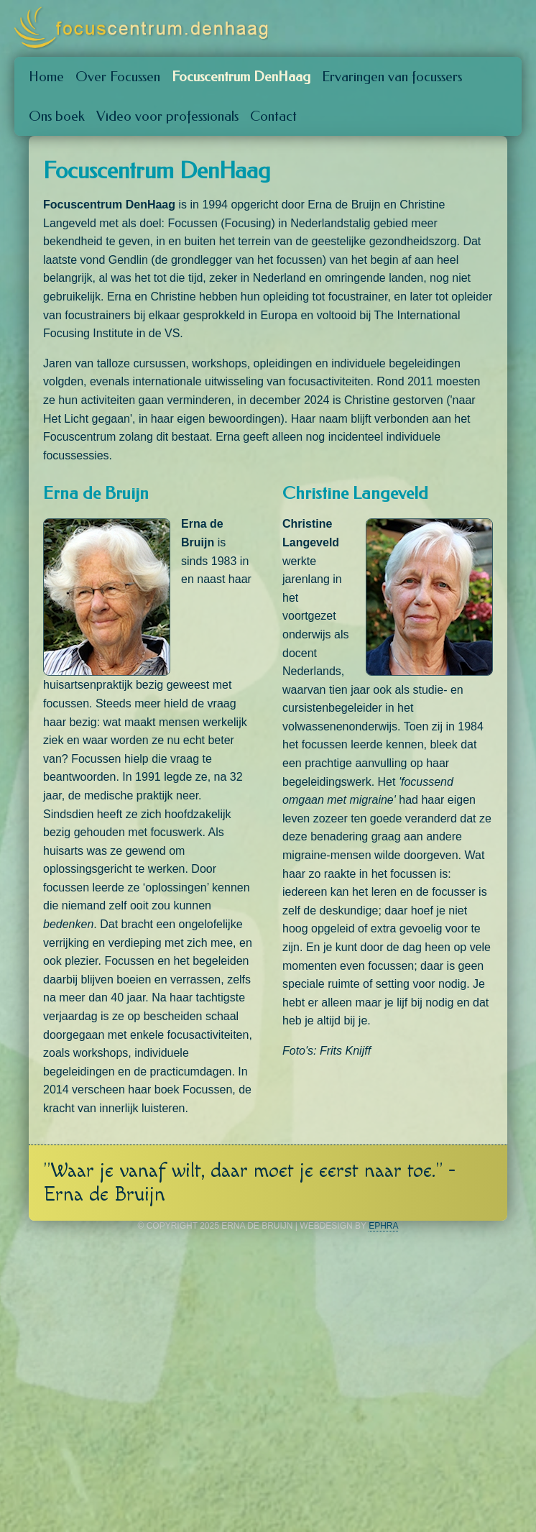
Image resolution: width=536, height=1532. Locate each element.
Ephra (383, 1226)
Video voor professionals (167, 116)
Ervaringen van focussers (392, 76)
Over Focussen (117, 76)
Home (46, 76)
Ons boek (57, 116)
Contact (273, 116)
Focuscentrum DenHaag (241, 76)
